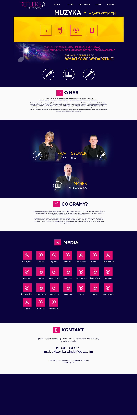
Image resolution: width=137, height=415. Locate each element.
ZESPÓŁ (70, 4)
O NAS (57, 4)
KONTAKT (111, 4)
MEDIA (98, 4)
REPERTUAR (84, 4)
